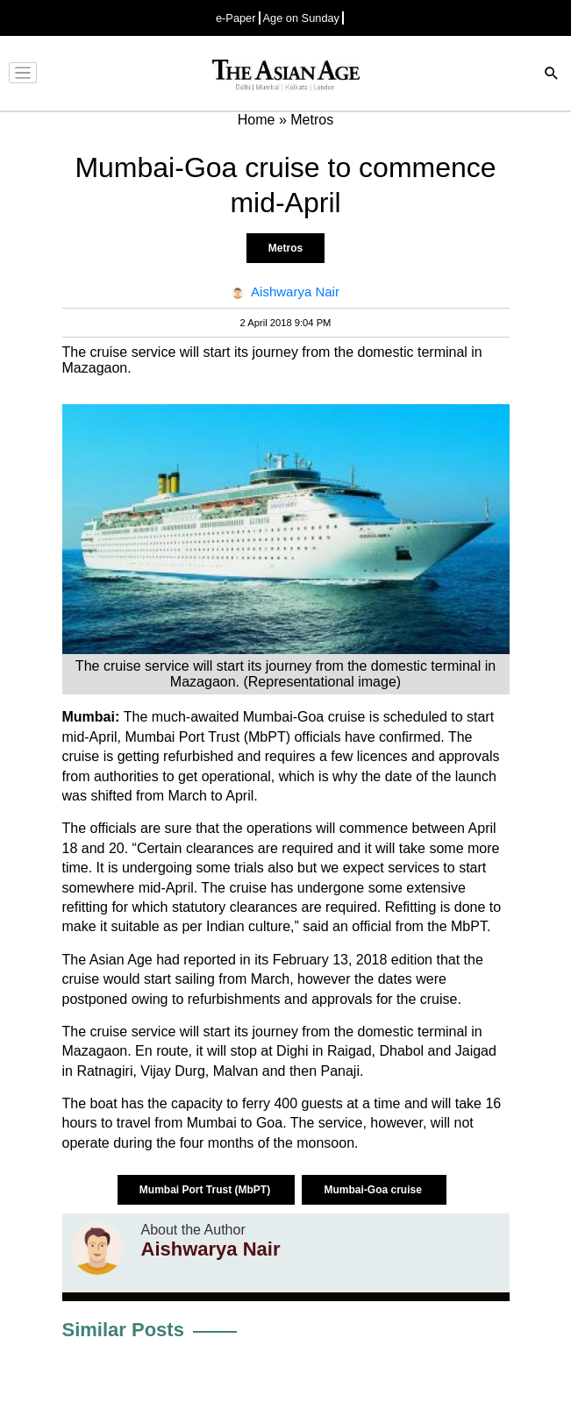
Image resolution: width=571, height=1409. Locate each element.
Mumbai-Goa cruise (374, 1190)
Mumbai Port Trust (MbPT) (206, 1190)
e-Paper (236, 18)
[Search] (551, 75)
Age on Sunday (301, 18)
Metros (285, 248)
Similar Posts (123, 1330)
